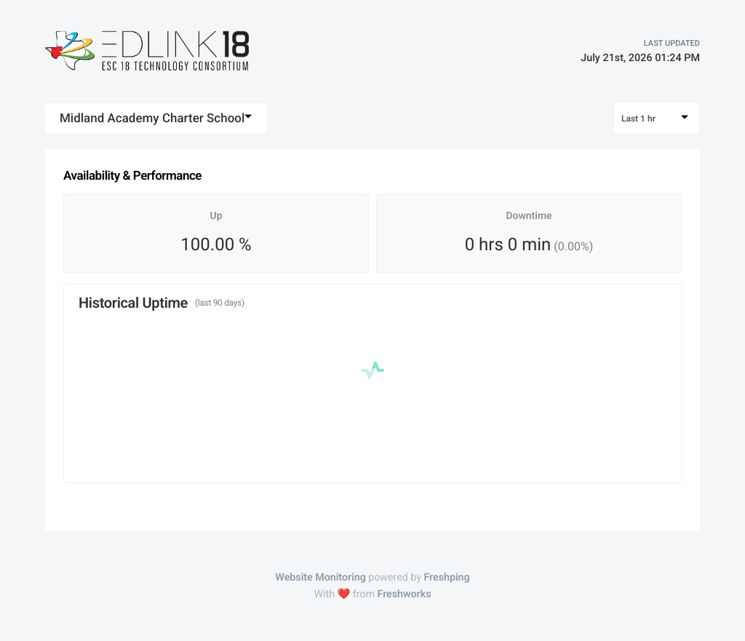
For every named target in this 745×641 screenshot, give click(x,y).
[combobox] (155, 118)
